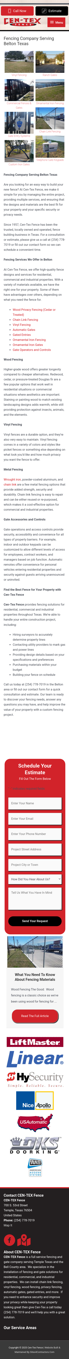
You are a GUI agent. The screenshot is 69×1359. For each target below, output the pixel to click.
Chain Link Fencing (49, 131)
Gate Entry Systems (19, 135)
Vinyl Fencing (19, 75)
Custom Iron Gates (19, 164)
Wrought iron (12, 479)
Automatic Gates (24, 330)
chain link (10, 484)
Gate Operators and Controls (32, 350)
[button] (35, 1016)
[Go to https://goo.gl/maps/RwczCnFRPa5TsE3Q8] (23, 1240)
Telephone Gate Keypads (50, 159)
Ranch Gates (50, 75)
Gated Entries (22, 335)
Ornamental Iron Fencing (50, 103)
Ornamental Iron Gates (28, 345)
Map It (8, 1225)
